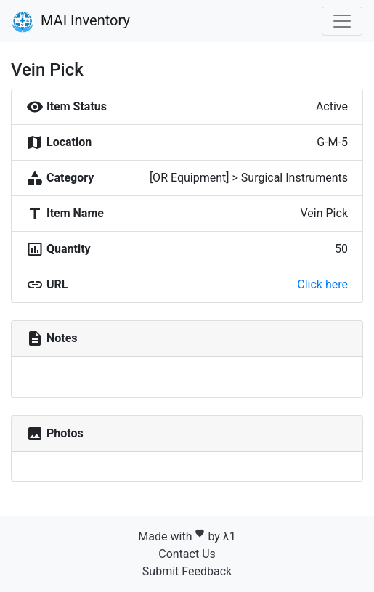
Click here (322, 284)
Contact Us (187, 554)
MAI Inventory (71, 22)
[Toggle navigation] (342, 21)
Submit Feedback (187, 571)
